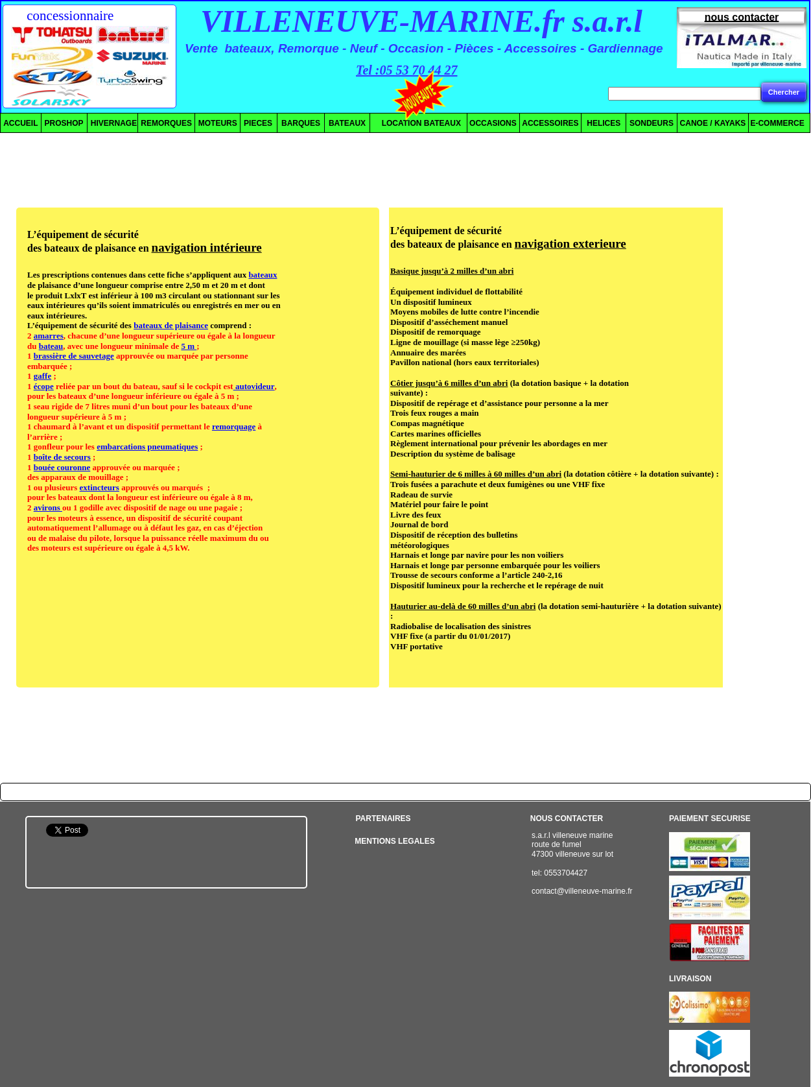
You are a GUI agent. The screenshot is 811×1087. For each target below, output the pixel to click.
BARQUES (300, 123)
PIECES (258, 123)
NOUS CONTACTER (566, 818)
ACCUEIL (20, 123)
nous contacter (742, 17)
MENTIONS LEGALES (394, 841)
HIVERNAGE (112, 123)
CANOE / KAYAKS (713, 123)
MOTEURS (217, 123)
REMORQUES (166, 123)
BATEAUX (347, 123)
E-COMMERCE (777, 123)
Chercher (783, 92)
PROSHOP (64, 123)
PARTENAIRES (382, 818)
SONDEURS (651, 123)
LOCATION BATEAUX (416, 123)
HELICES (602, 123)
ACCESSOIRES (550, 123)
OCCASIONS (493, 123)
